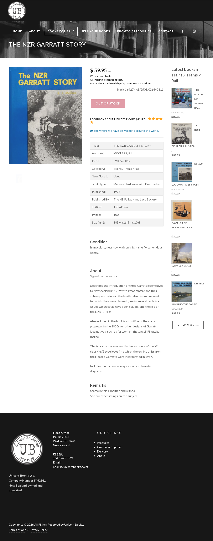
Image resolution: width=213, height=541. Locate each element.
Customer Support (109, 447)
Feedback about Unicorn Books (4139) (118, 119)
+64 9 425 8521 (63, 458)
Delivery (102, 451)
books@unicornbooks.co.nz (70, 466)
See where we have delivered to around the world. (124, 130)
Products (103, 442)
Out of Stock (108, 103)
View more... (188, 325)
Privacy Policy (38, 529)
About (101, 455)
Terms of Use (17, 529)
